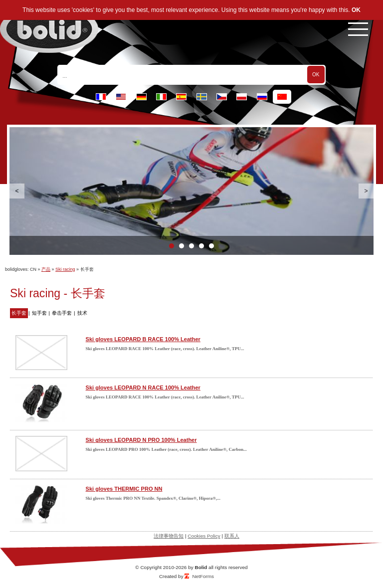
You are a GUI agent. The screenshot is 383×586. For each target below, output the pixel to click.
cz (221, 96)
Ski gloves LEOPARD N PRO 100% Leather (141, 440)
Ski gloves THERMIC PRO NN (124, 489)
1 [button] (171, 245)
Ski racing (65, 269)
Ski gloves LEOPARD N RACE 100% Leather (143, 388)
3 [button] (191, 245)
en (121, 96)
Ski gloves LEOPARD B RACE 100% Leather (143, 339)
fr (101, 96)
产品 (45, 269)
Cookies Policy (204, 536)
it (161, 96)
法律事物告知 (169, 536)
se (201, 96)
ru (262, 96)
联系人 (231, 536)
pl (241, 96)
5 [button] (211, 245)
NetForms (203, 576)
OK (356, 9)
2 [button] (181, 245)
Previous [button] (16, 191)
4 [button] (201, 245)
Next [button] (366, 191)
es (181, 96)
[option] (191, 191)
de (141, 96)
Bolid (200, 567)
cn (282, 96)
